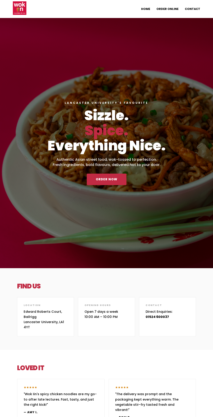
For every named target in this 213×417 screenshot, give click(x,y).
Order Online (167, 9)
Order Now (106, 179)
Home (145, 9)
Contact (192, 9)
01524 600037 (157, 317)
